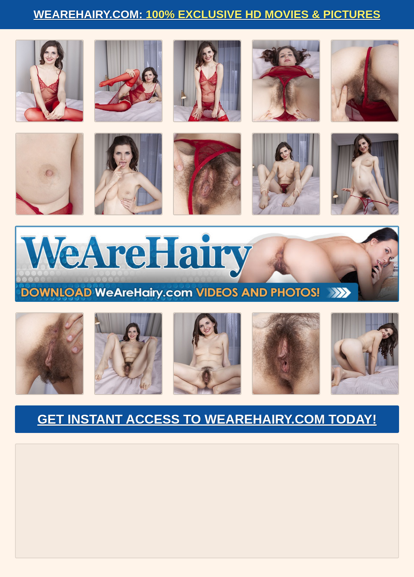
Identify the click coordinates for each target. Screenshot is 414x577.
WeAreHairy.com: (207, 14)
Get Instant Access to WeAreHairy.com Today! (206, 419)
